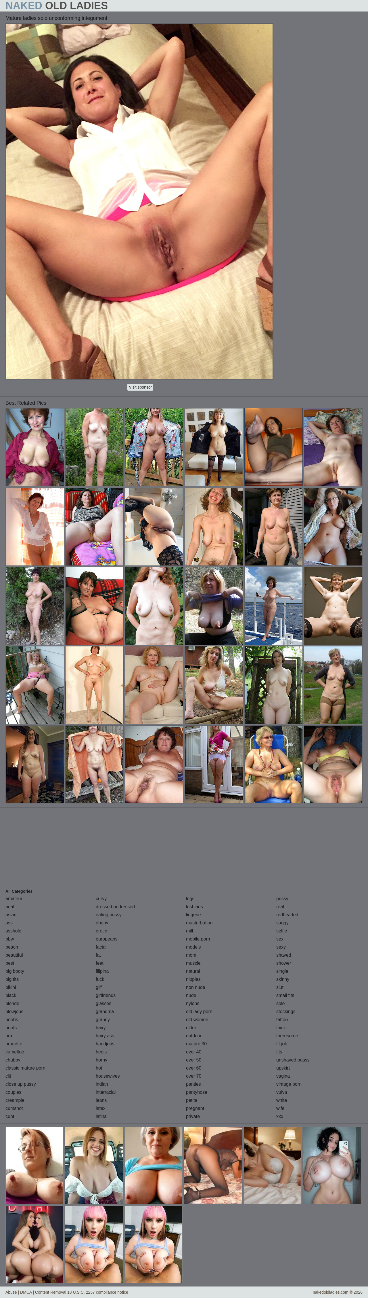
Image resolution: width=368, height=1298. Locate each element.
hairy (101, 1027)
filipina (102, 971)
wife (280, 1108)
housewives (108, 1076)
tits (279, 1051)
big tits (12, 979)
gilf (98, 987)
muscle (193, 963)
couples (13, 1092)
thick (281, 1027)
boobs (11, 1019)
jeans (101, 1100)
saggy (282, 922)
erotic (101, 930)
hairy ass (105, 1035)
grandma (105, 1011)
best (9, 963)
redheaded (287, 914)
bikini (10, 987)
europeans (107, 938)
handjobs (105, 1043)
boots (11, 1027)
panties (193, 1084)
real (280, 906)
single (282, 971)
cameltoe (14, 1051)
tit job (281, 1043)
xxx (279, 1116)
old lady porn (199, 1011)
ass (9, 922)
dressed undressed (115, 906)
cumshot (14, 1108)
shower (283, 963)
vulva (281, 1092)
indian (102, 1084)
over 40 (193, 1051)
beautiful (14, 955)
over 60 (193, 1068)
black (10, 995)
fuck (100, 979)
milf (189, 930)
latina (101, 1116)
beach (11, 947)
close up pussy (20, 1084)
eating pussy (109, 914)
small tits (285, 995)
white (281, 1100)
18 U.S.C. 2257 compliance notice (97, 1292)
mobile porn (198, 938)
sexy (281, 947)
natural (193, 971)
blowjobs (14, 1011)
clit (8, 1076)
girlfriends (106, 995)
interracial (106, 1092)
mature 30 (196, 1043)
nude (191, 995)
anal (9, 906)
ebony (102, 922)
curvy (101, 898)
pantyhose (196, 1092)
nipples (193, 979)
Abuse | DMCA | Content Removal (35, 1292)
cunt (9, 1116)
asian (10, 914)
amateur (13, 898)
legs (190, 898)
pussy (282, 898)
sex (279, 938)
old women (197, 1019)
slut (279, 987)
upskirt (283, 1068)
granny (103, 1019)
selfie (281, 930)
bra (8, 1035)
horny (101, 1059)
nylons (192, 1003)
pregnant (195, 1108)
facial (101, 947)
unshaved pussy (293, 1059)
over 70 (193, 1076)
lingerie (193, 914)
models (193, 947)
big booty (14, 971)
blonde (12, 1003)
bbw (9, 938)
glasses (103, 1003)
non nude (195, 987)
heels (101, 1051)
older (191, 1027)
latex (101, 1108)
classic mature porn (25, 1068)
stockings (286, 1011)
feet (99, 963)
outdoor (194, 1035)
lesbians (194, 906)
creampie (14, 1100)
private (193, 1116)
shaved (283, 955)
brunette (13, 1043)
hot (99, 1068)
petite (191, 1100)
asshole (13, 930)
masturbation (199, 922)
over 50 (193, 1059)
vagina (283, 1076)
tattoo (282, 1019)
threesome (287, 1035)
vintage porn (289, 1084)
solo (280, 1003)
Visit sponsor (140, 387)
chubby (12, 1059)
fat (98, 955)
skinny (282, 979)
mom (191, 955)
